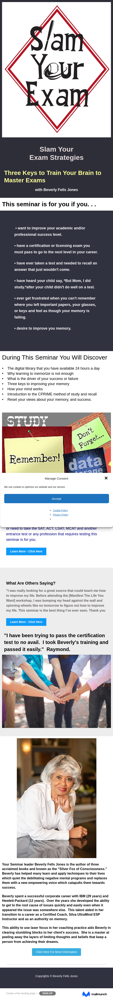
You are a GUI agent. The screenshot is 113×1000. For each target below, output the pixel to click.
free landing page (25, 993)
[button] (106, 478)
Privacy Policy (60, 514)
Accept (56, 498)
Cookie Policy (60, 510)
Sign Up (47, 993)
